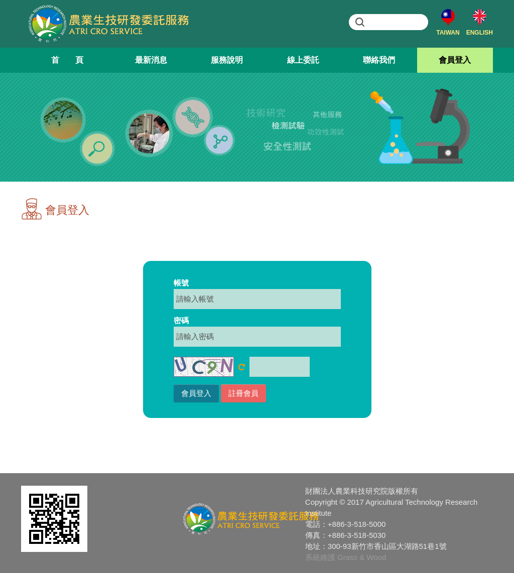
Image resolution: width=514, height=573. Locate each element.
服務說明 (227, 60)
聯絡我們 (379, 60)
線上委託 (303, 60)
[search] (397, 22)
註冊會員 (243, 393)
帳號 (181, 282)
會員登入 (455, 60)
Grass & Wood (361, 557)
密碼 (181, 320)
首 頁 (67, 60)
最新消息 (151, 60)
